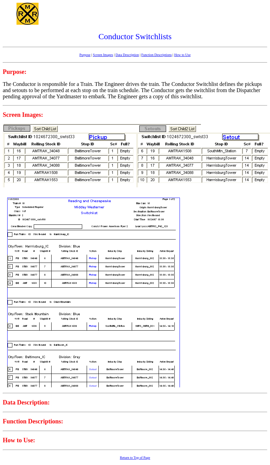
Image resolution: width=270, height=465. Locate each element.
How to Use (182, 55)
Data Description (127, 55)
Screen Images (103, 55)
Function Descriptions (156, 55)
